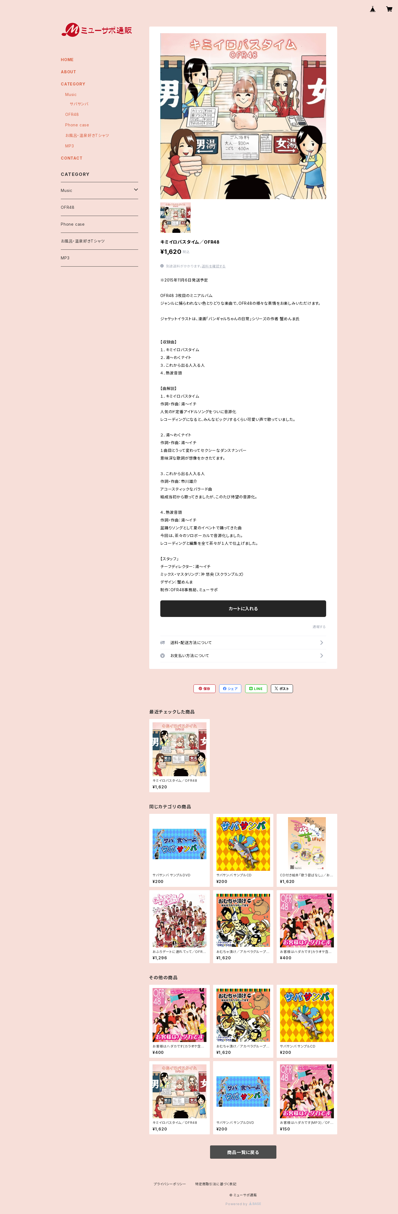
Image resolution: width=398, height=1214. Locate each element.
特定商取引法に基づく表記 (216, 1184)
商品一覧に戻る (243, 1152)
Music (71, 94)
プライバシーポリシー (170, 1184)
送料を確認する (214, 266)
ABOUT (68, 71)
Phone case (77, 125)
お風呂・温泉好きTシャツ (87, 135)
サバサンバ (79, 103)
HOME (67, 59)
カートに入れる (243, 608)
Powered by (243, 1204)
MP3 (69, 146)
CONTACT (72, 158)
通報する (319, 627)
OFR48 (72, 114)
